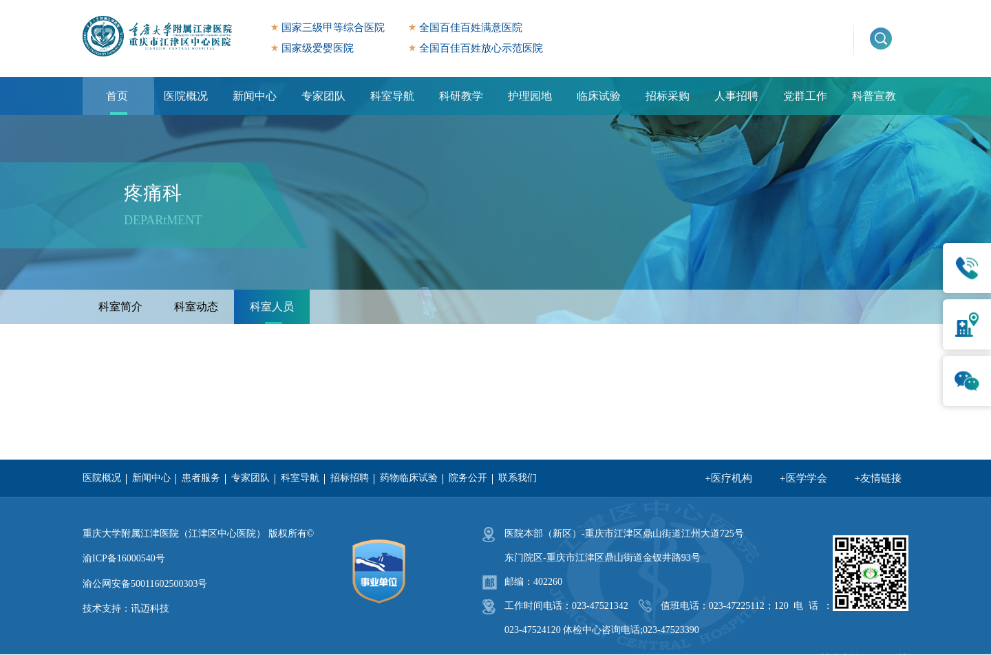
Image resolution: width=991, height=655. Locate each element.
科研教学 (461, 96)
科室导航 (392, 96)
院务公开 (468, 478)
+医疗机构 (728, 478)
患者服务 (201, 478)
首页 (117, 96)
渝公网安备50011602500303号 (145, 584)
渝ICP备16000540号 (124, 558)
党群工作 (805, 96)
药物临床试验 (409, 478)
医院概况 (186, 96)
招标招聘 (349, 478)
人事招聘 (736, 96)
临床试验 (599, 96)
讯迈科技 (150, 608)
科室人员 (272, 306)
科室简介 (120, 306)
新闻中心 (255, 96)
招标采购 (668, 96)
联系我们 (517, 478)
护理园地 (530, 96)
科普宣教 (874, 96)
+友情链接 (878, 478)
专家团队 (323, 96)
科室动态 (196, 306)
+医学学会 (803, 478)
